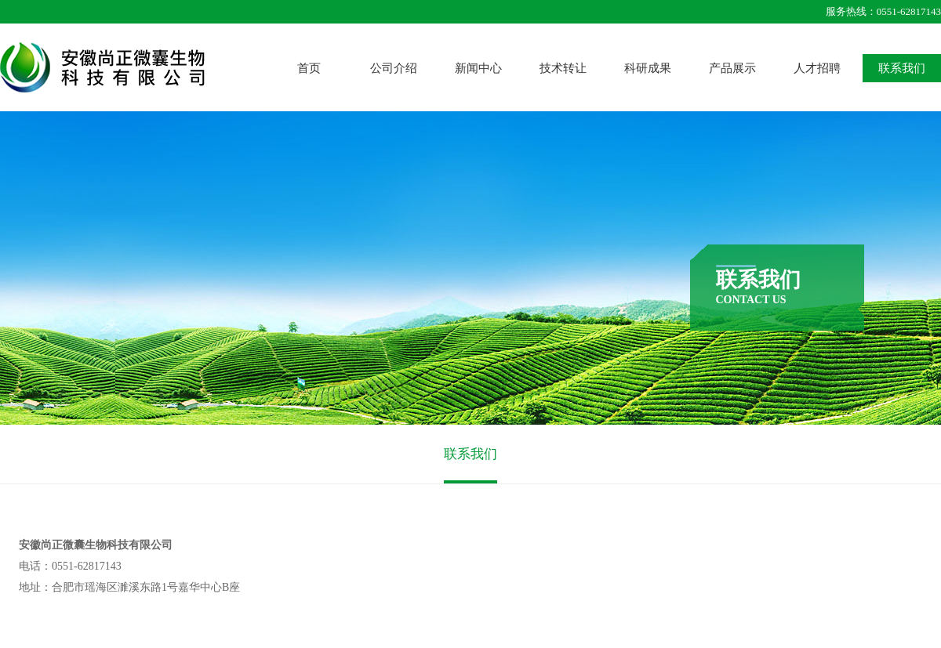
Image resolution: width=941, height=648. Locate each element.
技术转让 (563, 68)
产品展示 (732, 68)
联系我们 (901, 68)
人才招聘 (817, 68)
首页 (309, 68)
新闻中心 (478, 68)
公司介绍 (393, 68)
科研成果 (647, 68)
